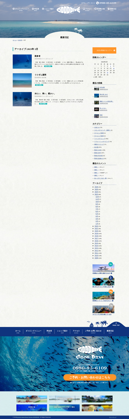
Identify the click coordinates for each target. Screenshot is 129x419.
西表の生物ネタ (99, 158)
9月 (97, 204)
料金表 (35, 10)
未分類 (96, 147)
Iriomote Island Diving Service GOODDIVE (28, 417)
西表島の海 (100, 10)
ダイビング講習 (99, 133)
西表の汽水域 (98, 155)
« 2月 (95, 77)
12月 (97, 197)
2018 (96, 236)
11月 (97, 199)
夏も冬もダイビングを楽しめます (103, 281)
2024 (96, 192)
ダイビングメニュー (21, 10)
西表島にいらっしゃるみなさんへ (103, 295)
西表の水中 (97, 153)
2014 (96, 246)
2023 (96, 194)
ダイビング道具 (99, 136)
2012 (96, 250)
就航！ (96, 167)
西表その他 (97, 150)
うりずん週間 (40, 75)
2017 (96, 238)
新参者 (37, 56)
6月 (97, 211)
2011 (96, 253)
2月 (97, 221)
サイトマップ (112, 417)
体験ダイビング (99, 144)
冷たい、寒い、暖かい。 (45, 94)
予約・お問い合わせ (88, 3)
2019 (96, 233)
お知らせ (97, 127)
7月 (97, 209)
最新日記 (112, 10)
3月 (97, 219)
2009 (96, 258)
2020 (96, 231)
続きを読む (48, 66)
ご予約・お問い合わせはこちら (89, 377)
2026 (96, 187)
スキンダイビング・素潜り (102, 130)
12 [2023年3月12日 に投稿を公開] (113, 68)
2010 (96, 255)
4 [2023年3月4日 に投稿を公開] (110, 66)
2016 (96, 241)
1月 (97, 224)
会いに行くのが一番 (100, 178)
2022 (96, 226)
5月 (97, 214)
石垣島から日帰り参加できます (103, 267)
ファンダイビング (99, 138)
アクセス (87, 10)
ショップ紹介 (48, 10)
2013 (96, 248)
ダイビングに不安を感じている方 (103, 309)
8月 (97, 206)
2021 (96, 228)
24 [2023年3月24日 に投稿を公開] (107, 72)
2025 (96, 189)
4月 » (100, 77)
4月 (97, 216)
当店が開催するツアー (104, 50)
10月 (97, 201)
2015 (96, 243)
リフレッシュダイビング (101, 141)
